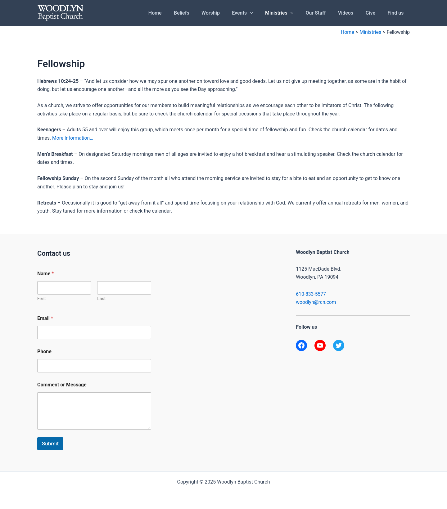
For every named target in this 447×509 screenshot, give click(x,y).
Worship (225, 13)
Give (374, 13)
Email (45, 318)
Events (254, 13)
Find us (397, 13)
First (41, 298)
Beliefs (198, 13)
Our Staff (324, 13)
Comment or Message (62, 385)
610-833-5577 (311, 294)
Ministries (289, 13)
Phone (44, 351)
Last (101, 298)
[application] (262, 13)
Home (174, 13)
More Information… (73, 138)
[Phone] (94, 365)
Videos (351, 13)
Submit (50, 443)
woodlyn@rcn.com (316, 302)
